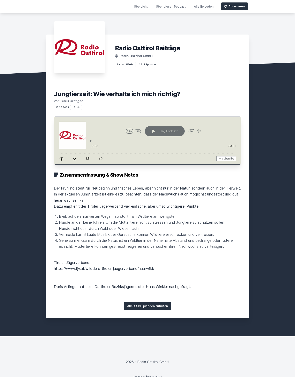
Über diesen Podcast (171, 6)
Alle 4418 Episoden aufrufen (147, 301)
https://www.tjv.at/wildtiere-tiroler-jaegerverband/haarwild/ (104, 264)
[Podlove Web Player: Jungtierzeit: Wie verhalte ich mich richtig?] (147, 138)
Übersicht (141, 6)
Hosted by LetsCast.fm (148, 372)
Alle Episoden (203, 6)
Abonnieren (234, 6)
